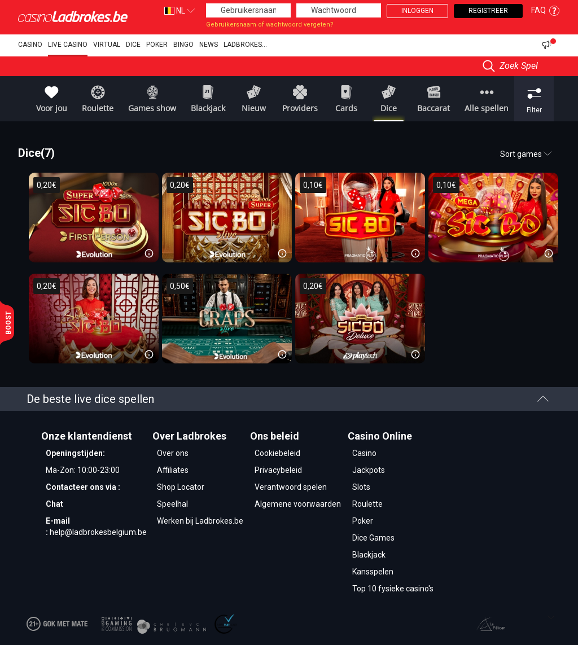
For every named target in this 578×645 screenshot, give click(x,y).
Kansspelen (372, 571)
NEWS (208, 45)
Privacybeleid (278, 470)
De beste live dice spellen (288, 399)
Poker (157, 45)
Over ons (173, 453)
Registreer (488, 11)
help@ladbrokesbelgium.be (98, 532)
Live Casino (67, 45)
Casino (30, 45)
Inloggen (417, 11)
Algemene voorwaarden (298, 503)
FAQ (545, 10)
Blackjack (369, 554)
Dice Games (373, 537)
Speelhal (172, 503)
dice (133, 45)
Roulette (367, 503)
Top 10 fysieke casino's (393, 588)
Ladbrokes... (245, 45)
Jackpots (368, 470)
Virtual (106, 45)
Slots (361, 487)
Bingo (183, 45)
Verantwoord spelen (291, 487)
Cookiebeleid (277, 453)
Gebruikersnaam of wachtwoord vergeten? (270, 24)
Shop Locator (180, 487)
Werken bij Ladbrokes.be (200, 520)
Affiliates (173, 470)
